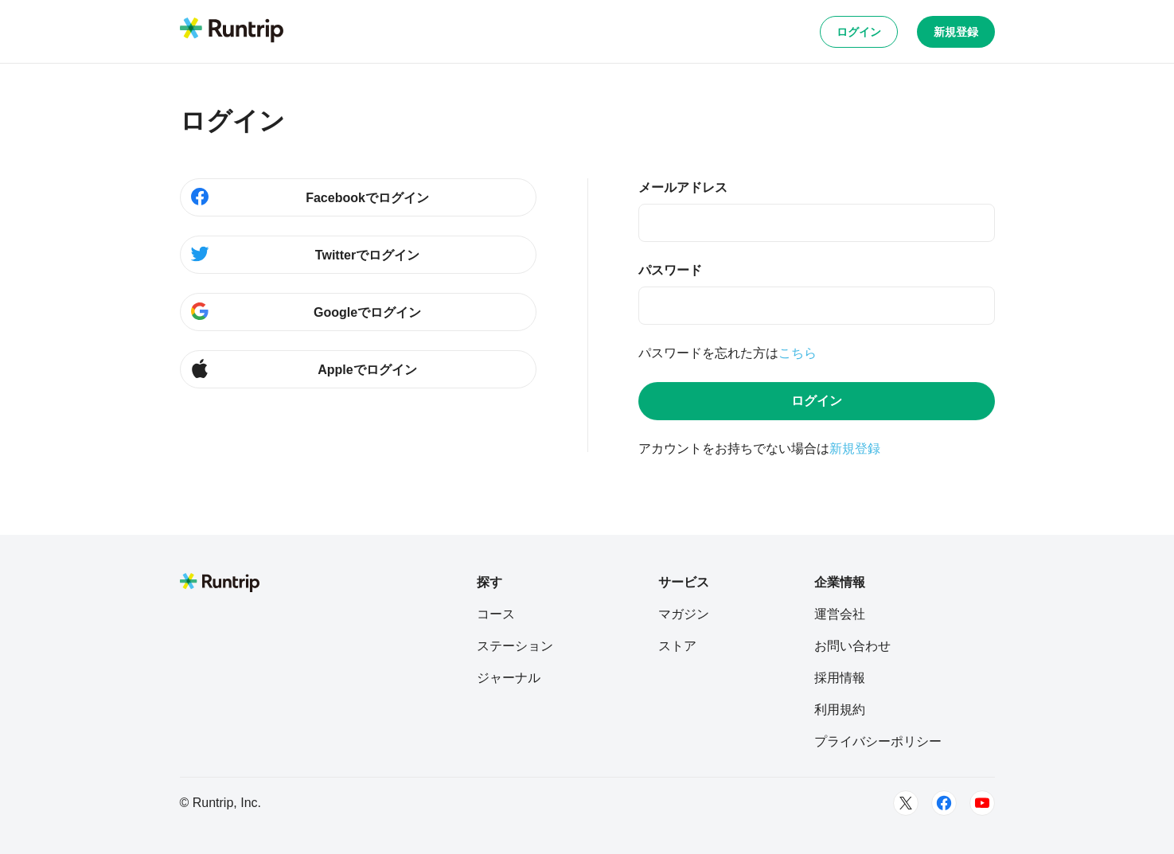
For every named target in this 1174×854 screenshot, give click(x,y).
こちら (797, 353)
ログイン (859, 31)
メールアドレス (682, 187)
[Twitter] (906, 803)
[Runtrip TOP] (231, 31)
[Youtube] (982, 803)
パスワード (670, 270)
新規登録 (956, 31)
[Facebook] (944, 803)
